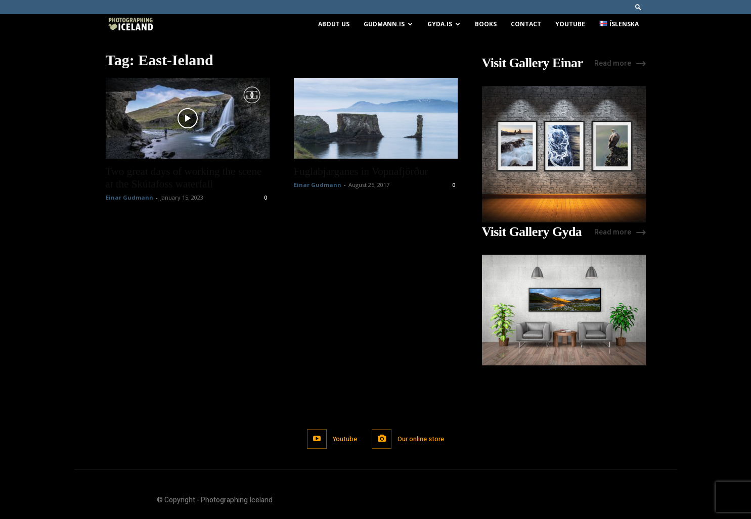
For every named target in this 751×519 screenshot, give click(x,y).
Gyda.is (443, 24)
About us (333, 24)
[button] (638, 7)
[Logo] (130, 24)
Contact (526, 24)
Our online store (421, 439)
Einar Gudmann (129, 197)
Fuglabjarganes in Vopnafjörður (361, 171)
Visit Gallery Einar (532, 63)
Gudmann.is (388, 24)
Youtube (570, 24)
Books (486, 24)
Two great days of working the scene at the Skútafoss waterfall (184, 177)
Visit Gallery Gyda (532, 232)
